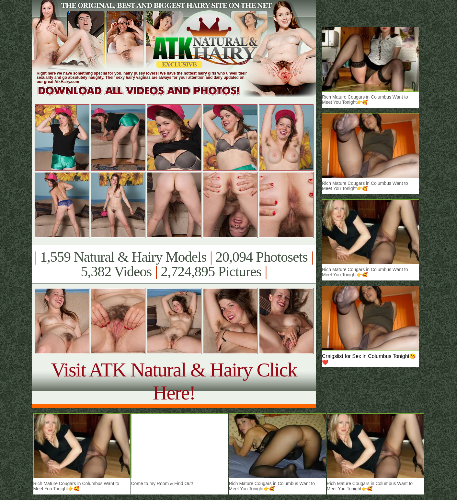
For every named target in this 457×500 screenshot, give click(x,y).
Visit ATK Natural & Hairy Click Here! (174, 381)
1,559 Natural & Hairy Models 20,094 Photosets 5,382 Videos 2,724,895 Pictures (173, 264)
